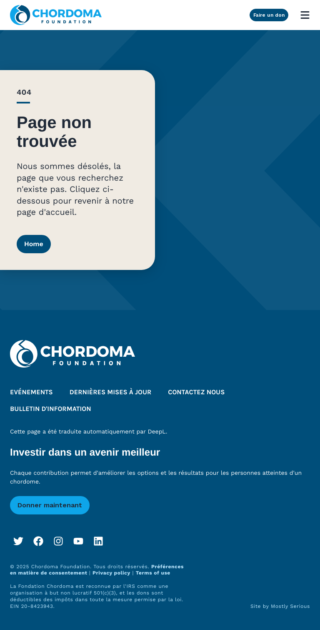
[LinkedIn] (98, 541)
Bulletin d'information (50, 409)
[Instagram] (58, 541)
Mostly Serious (290, 606)
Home (33, 244)
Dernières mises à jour (110, 392)
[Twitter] (18, 541)
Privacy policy (111, 573)
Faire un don (269, 15)
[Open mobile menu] (305, 15)
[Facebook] (38, 541)
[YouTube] (78, 541)
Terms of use (153, 573)
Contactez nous (196, 392)
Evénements (31, 392)
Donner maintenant (50, 505)
